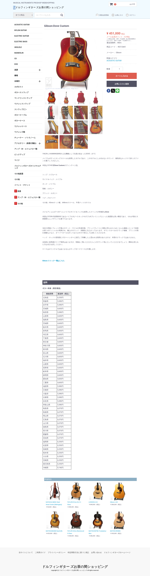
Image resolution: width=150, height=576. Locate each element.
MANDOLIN (18, 53)
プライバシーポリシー (57, 552)
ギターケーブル (20, 115)
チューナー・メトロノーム (25, 138)
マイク (17, 160)
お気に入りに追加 (122, 84)
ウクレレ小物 (19, 132)
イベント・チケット (22, 185)
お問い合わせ (96, 552)
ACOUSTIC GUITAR (22, 25)
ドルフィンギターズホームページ (117, 552)
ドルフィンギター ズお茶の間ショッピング (75, 567)
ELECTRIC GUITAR (21, 36)
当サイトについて (26, 552)
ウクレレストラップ (22, 104)
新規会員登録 (102, 15)
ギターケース (19, 121)
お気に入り (117, 15)
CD (15, 58)
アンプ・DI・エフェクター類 (25, 149)
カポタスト (18, 87)
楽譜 (16, 70)
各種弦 (17, 81)
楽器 (17, 191)
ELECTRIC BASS (20, 42)
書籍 (16, 75)
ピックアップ (19, 154)
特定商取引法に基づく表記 (78, 552)
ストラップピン (20, 109)
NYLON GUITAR (20, 30)
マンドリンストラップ (23, 98)
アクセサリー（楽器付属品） (25, 143)
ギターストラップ (21, 92)
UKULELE (18, 47)
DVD (16, 64)
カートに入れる (122, 76)
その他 (17, 179)
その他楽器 (18, 174)
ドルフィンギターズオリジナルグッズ (27, 167)
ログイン (131, 15)
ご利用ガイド (40, 552)
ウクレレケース (20, 126)
